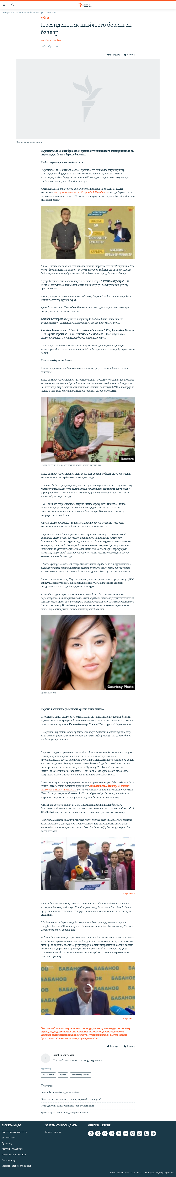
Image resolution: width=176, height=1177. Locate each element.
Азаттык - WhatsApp (12, 1149)
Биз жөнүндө (9, 1138)
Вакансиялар (9, 1160)
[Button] (113, 55)
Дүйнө (45, 18)
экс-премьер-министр (81, 192)
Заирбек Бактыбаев (51, 40)
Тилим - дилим (53, 1132)
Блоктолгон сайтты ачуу (14, 1132)
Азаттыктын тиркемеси (14, 1155)
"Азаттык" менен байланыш (16, 1166)
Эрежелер (7, 1143)
